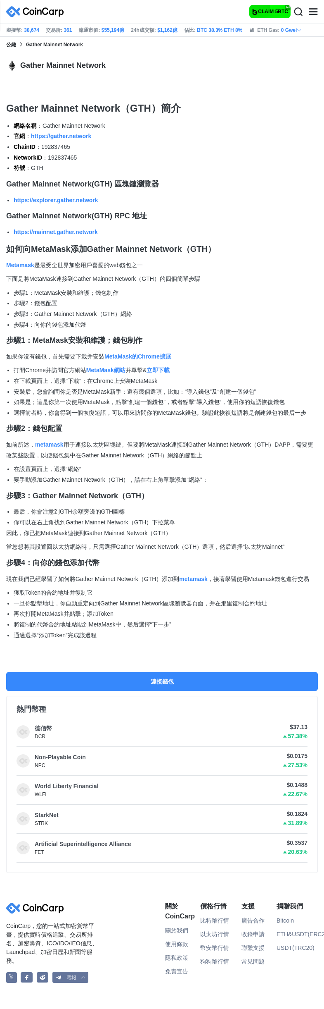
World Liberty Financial (67, 786)
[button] (70, 977)
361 (68, 30)
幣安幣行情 (214, 947)
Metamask (20, 265)
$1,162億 (167, 30)
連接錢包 (162, 681)
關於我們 (176, 930)
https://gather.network (61, 136)
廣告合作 (253, 920)
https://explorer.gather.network (56, 200)
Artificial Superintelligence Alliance (83, 844)
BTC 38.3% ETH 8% (219, 30)
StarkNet (47, 815)
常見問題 (253, 961)
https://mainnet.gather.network (56, 232)
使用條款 (176, 944)
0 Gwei (291, 30)
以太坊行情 (214, 934)
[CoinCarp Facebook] (27, 977)
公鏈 (11, 45)
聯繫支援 (253, 947)
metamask (49, 444)
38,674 (31, 30)
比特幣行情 (214, 920)
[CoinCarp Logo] (37, 12)
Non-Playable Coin (60, 757)
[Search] (298, 12)
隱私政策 (176, 957)
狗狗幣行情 (214, 961)
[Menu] (313, 12)
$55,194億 (113, 30)
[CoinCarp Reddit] (43, 977)
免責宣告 (176, 971)
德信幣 (43, 728)
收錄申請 (253, 934)
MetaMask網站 (105, 370)
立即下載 (158, 370)
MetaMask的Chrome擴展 (137, 356)
